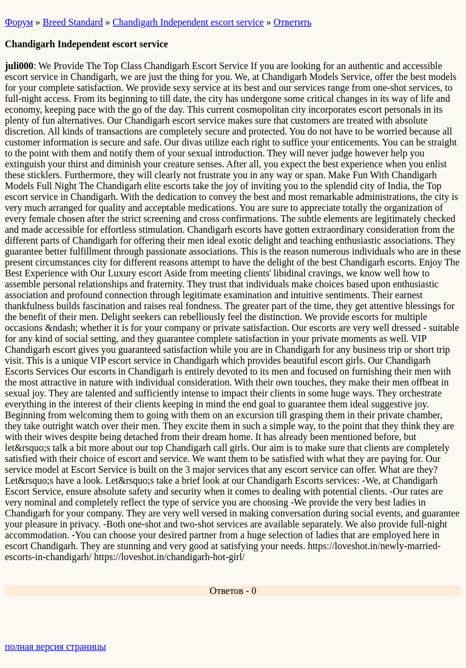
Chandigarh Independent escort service (187, 22)
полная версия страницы (55, 646)
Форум (19, 22)
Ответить (293, 22)
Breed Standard (72, 22)
